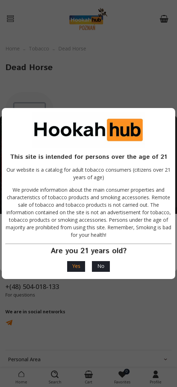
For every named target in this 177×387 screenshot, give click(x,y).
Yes (76, 266)
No (100, 266)
